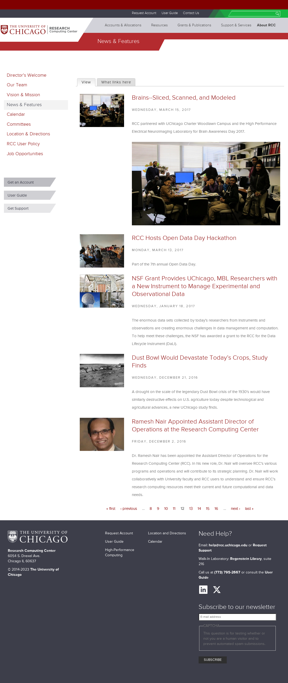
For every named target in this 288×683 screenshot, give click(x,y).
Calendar (16, 114)
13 (191, 509)
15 (208, 509)
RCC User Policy (23, 144)
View (88, 81)
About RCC (266, 25)
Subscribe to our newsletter (237, 607)
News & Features (24, 104)
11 (174, 509)
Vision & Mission (23, 95)
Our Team (17, 85)
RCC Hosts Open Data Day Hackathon (184, 238)
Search (277, 14)
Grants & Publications (194, 25)
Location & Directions (28, 134)
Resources (159, 25)
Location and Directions (167, 533)
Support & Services (236, 25)
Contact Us (191, 13)
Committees (19, 124)
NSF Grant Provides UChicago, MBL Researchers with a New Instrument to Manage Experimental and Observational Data (204, 286)
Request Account (144, 13)
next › (235, 509)
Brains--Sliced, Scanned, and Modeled (184, 98)
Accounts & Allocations (123, 25)
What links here (116, 82)
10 (166, 509)
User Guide (170, 13)
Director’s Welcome (26, 75)
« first (110, 509)
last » (249, 509)
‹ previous (128, 509)
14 (199, 509)
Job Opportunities (25, 154)
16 (216, 509)
